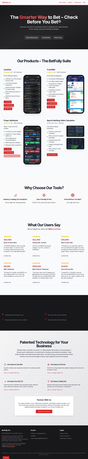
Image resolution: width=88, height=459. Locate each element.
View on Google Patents (11, 373)
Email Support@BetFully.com (39, 438)
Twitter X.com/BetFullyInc (38, 433)
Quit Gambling (11, 446)
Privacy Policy (64, 433)
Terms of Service (65, 436)
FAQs (84, 2)
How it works (62, 2)
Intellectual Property (66, 438)
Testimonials (77, 2)
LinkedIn (33, 436)
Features (70, 2)
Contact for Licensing (44, 411)
